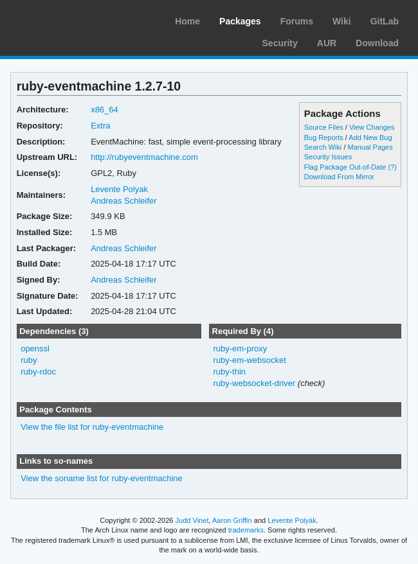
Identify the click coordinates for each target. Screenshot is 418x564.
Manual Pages (369, 147)
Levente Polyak (119, 189)
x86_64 (104, 109)
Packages (240, 21)
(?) (392, 167)
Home (187, 21)
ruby (29, 360)
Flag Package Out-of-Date (345, 167)
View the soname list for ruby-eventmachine (102, 478)
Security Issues (328, 157)
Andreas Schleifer (124, 201)
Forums (296, 21)
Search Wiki (323, 147)
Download (377, 43)
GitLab (384, 21)
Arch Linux (71, 19)
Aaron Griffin (232, 520)
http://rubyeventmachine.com (144, 157)
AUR (326, 43)
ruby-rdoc (38, 371)
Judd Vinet (192, 520)
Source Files (323, 127)
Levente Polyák (292, 520)
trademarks (246, 530)
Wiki (341, 21)
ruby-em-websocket (249, 360)
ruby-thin (229, 371)
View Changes (372, 127)
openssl (35, 348)
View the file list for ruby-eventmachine (92, 427)
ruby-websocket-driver (254, 383)
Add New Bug (370, 137)
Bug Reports (323, 137)
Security (280, 43)
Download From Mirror (339, 177)
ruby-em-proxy (240, 348)
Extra (100, 125)
